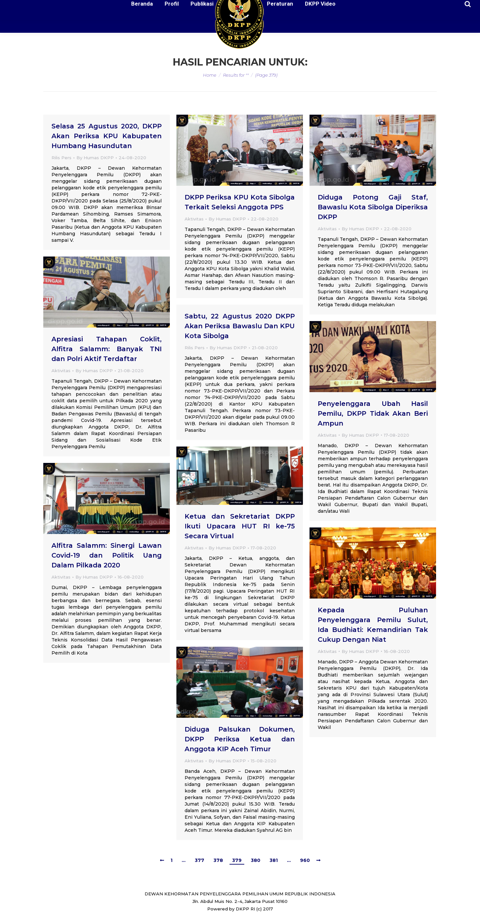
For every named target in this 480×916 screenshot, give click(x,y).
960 (305, 860)
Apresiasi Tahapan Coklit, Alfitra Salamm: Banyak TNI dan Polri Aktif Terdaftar (106, 349)
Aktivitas (194, 218)
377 (199, 860)
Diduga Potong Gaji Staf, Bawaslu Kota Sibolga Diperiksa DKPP (373, 207)
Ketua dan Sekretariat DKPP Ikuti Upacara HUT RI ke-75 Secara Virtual (240, 526)
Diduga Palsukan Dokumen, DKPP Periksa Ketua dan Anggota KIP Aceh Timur (240, 739)
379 (237, 860)
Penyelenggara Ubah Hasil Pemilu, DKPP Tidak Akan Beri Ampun (373, 413)
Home (209, 75)
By (95, 157)
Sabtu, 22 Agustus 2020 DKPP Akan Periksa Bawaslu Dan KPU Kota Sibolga (240, 326)
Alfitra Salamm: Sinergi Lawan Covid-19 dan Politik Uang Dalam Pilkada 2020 (106, 555)
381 (274, 860)
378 (218, 860)
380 (255, 860)
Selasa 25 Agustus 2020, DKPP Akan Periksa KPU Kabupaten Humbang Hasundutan (106, 136)
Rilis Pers (61, 157)
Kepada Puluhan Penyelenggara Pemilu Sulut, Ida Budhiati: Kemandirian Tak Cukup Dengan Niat (373, 624)
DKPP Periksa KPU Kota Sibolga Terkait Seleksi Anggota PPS (240, 202)
